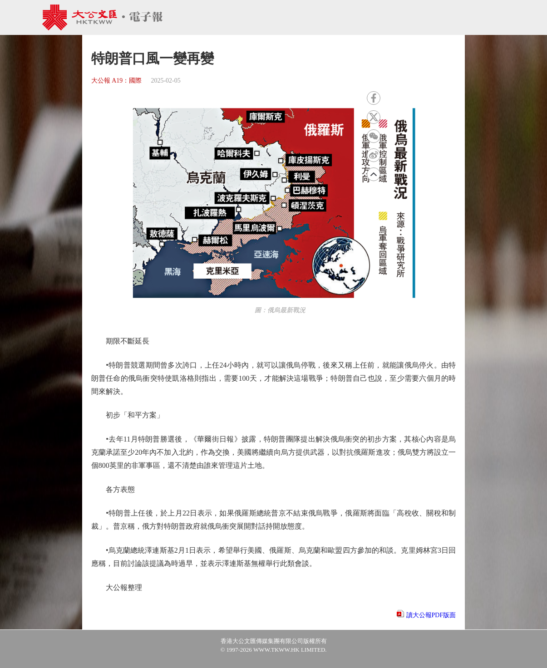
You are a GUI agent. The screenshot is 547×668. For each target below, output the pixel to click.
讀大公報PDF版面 (431, 615)
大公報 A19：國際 (116, 80)
